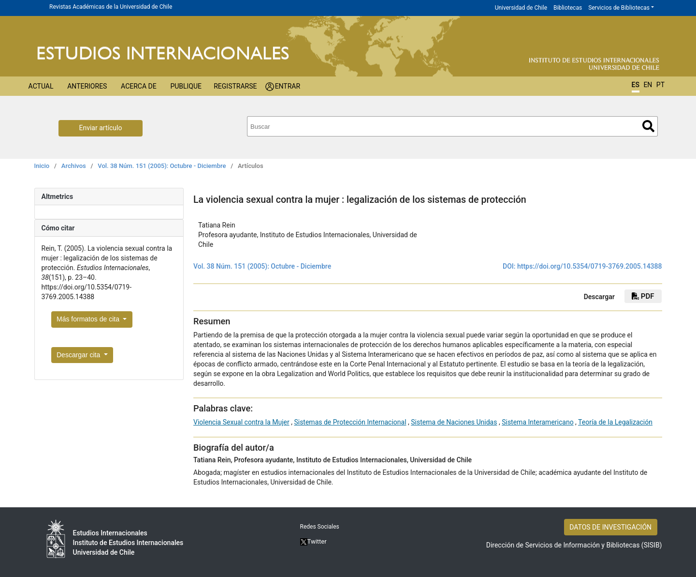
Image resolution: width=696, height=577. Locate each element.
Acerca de (139, 86)
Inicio (42, 165)
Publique (186, 86)
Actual (41, 86)
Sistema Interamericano (537, 422)
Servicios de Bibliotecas (619, 7)
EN (647, 85)
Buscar (648, 126)
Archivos (73, 165)
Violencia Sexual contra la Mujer (241, 422)
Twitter (313, 541)
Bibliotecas (567, 7)
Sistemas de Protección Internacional (350, 422)
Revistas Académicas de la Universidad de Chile (110, 6)
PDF (643, 296)
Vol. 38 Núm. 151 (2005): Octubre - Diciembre (162, 165)
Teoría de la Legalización (615, 422)
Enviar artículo (100, 128)
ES (635, 85)
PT (660, 85)
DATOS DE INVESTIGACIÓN (610, 527)
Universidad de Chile (521, 7)
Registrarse (235, 86)
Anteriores (87, 86)
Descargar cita (79, 355)
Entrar (288, 86)
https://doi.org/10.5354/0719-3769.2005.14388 (589, 266)
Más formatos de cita (89, 319)
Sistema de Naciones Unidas (454, 422)
